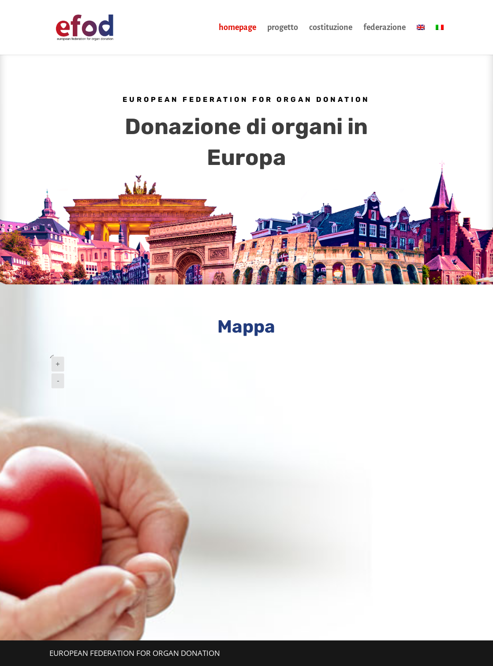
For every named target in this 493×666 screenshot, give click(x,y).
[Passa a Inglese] (421, 39)
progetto (282, 28)
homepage (237, 28)
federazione (384, 28)
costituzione (330, 28)
